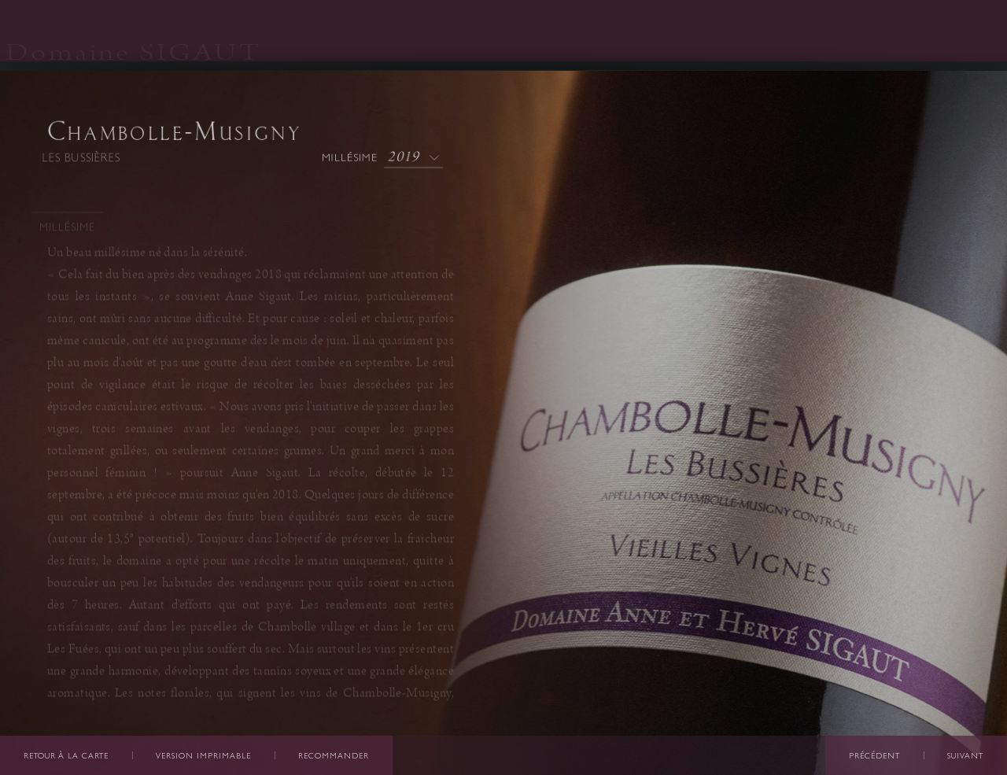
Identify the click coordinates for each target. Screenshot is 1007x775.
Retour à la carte (66, 755)
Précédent (874, 755)
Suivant (965, 755)
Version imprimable (203, 755)
